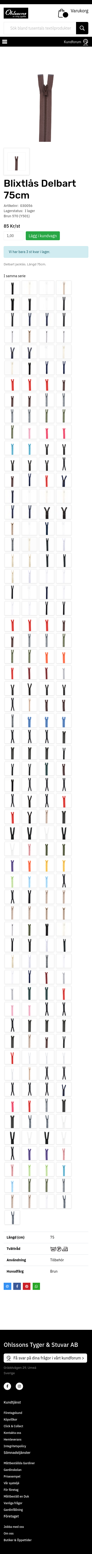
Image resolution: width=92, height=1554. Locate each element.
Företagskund (13, 1413)
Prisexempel (12, 1476)
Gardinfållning (13, 1510)
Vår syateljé (11, 1483)
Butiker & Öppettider (18, 1540)
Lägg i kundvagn (43, 235)
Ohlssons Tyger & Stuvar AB (41, 1345)
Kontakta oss (12, 1433)
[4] (19, 1386)
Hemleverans (12, 1439)
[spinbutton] (13, 236)
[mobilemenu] (4, 42)
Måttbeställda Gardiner (19, 1463)
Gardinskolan (13, 1470)
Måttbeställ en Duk (16, 1496)
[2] (7, 1386)
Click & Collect (13, 1426)
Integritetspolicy (15, 1446)
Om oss (8, 1533)
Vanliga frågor (13, 1503)
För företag (11, 1490)
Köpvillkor (10, 1419)
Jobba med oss (14, 1527)
